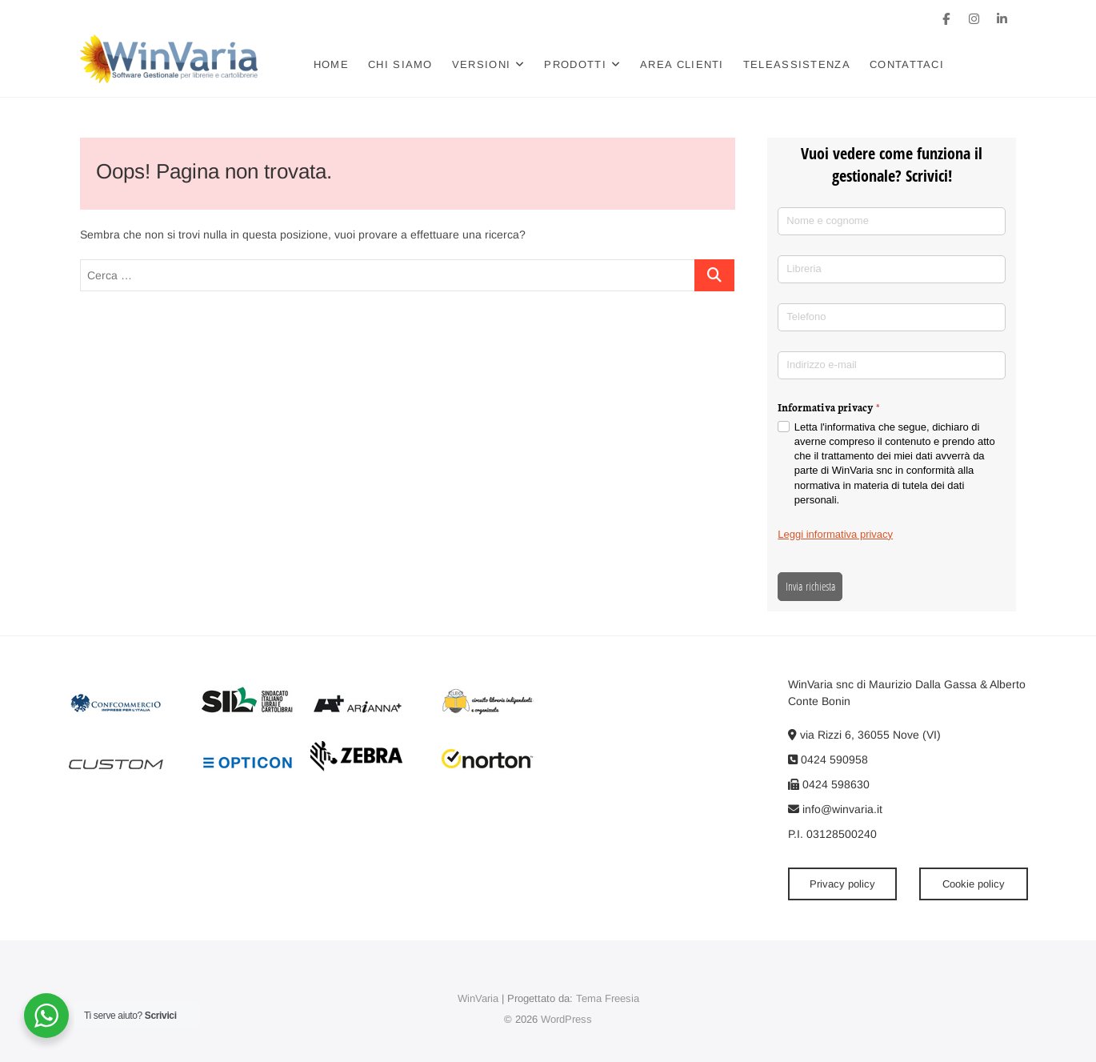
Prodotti (575, 64)
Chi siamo (400, 64)
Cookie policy (973, 884)
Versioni (481, 64)
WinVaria (478, 998)
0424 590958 (828, 759)
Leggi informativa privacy (835, 534)
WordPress (566, 1019)
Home (331, 64)
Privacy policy (842, 884)
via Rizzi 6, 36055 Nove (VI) (864, 734)
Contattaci (907, 64)
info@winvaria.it (835, 809)
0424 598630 (829, 784)
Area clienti (682, 64)
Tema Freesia (607, 998)
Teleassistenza (796, 64)
